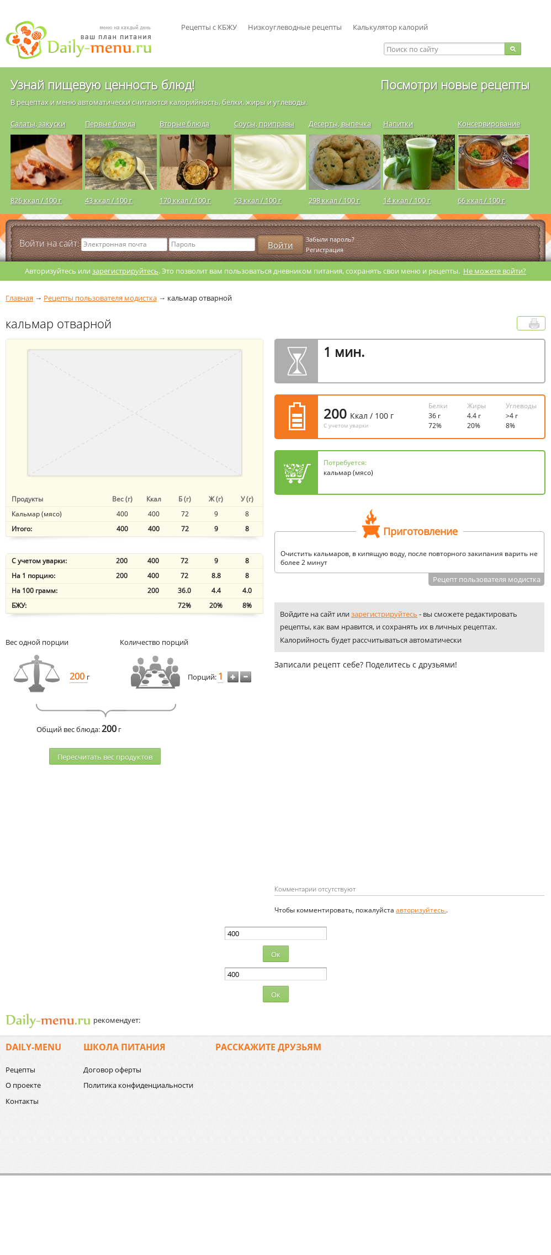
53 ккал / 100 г (258, 200)
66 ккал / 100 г (481, 200)
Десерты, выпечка (340, 124)
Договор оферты (112, 1070)
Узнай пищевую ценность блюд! (102, 84)
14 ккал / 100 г (407, 200)
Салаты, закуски (37, 124)
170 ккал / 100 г (185, 200)
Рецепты (20, 1070)
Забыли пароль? (330, 239)
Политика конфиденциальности (138, 1085)
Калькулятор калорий (390, 27)
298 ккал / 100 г (334, 200)
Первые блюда (110, 124)
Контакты (22, 1101)
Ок (275, 954)
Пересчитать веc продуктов (104, 757)
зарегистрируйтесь (125, 271)
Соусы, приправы (264, 124)
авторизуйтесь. (421, 910)
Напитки (398, 124)
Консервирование (489, 124)
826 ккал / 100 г (36, 200)
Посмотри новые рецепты (454, 84)
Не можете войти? (494, 271)
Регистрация (324, 249)
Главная (19, 298)
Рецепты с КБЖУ (209, 27)
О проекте (23, 1085)
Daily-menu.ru (86, 40)
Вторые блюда (184, 124)
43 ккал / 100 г (109, 200)
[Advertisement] (367, 795)
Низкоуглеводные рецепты (295, 27)
